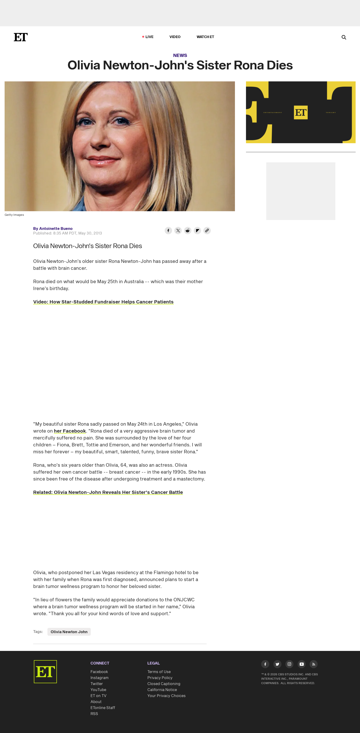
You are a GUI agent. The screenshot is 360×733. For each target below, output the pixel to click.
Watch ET (205, 37)
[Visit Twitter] (277, 665)
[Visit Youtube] (302, 665)
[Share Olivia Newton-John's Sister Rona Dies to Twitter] (178, 231)
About (96, 702)
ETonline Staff (103, 708)
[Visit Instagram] (289, 665)
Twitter (97, 684)
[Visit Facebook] (265, 665)
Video (175, 37)
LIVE (149, 37)
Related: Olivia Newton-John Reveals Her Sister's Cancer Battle (108, 492)
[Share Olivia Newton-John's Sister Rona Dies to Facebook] (168, 231)
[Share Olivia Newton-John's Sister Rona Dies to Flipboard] (197, 231)
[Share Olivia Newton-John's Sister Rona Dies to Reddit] (188, 231)
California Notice (162, 690)
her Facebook (70, 431)
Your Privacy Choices (166, 696)
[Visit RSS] (314, 665)
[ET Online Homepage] (21, 37)
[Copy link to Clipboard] (207, 231)
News (180, 55)
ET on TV (98, 696)
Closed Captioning (163, 684)
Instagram (99, 678)
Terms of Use (159, 672)
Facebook (99, 672)
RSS (94, 714)
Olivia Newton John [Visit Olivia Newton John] (69, 632)
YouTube (98, 690)
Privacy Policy (160, 678)
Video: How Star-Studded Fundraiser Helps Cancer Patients (103, 302)
